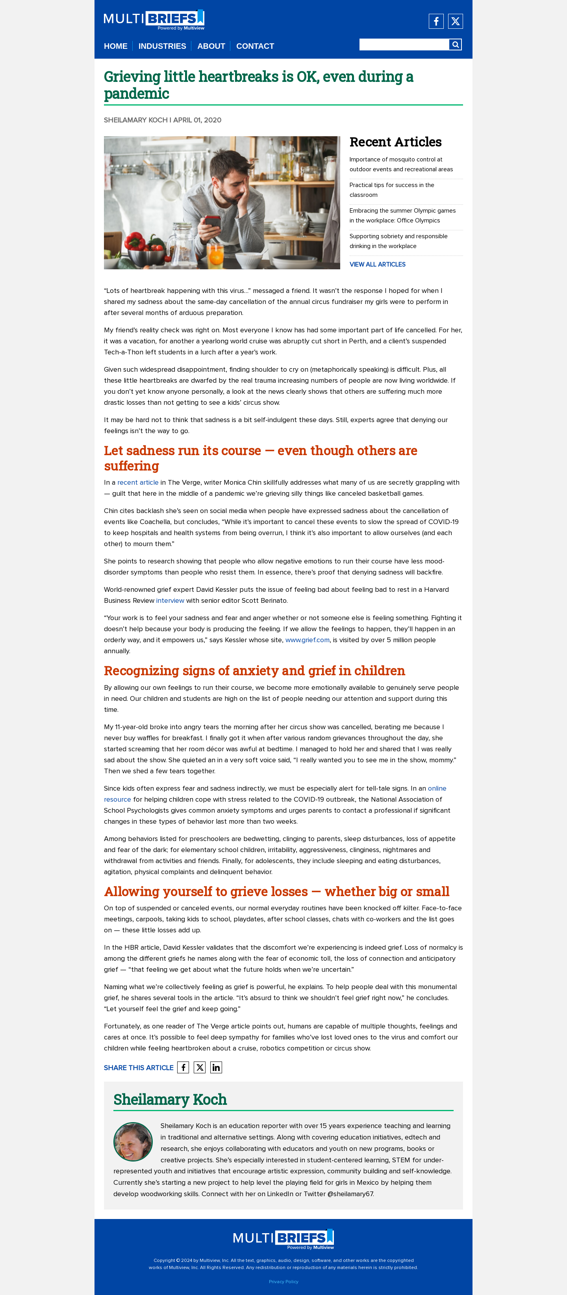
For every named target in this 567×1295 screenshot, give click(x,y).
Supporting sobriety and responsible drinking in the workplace (399, 241)
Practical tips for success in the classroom (392, 190)
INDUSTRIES (162, 46)
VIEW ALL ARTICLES (378, 264)
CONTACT (255, 46)
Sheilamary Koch (136, 120)
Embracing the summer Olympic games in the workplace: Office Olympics (403, 215)
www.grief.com (307, 640)
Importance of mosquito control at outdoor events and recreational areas (401, 164)
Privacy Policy (283, 1282)
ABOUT (211, 46)
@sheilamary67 (350, 1194)
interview (170, 600)
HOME (116, 46)
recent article (138, 482)
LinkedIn (280, 1194)
